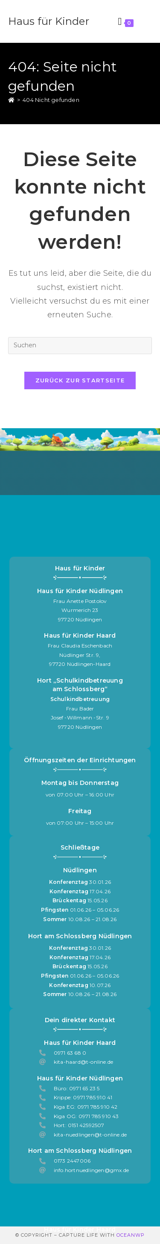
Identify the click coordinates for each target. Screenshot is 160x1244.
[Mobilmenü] (144, 21)
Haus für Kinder (48, 21)
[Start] (11, 99)
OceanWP (130, 1235)
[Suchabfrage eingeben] (80, 345)
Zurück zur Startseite (80, 380)
